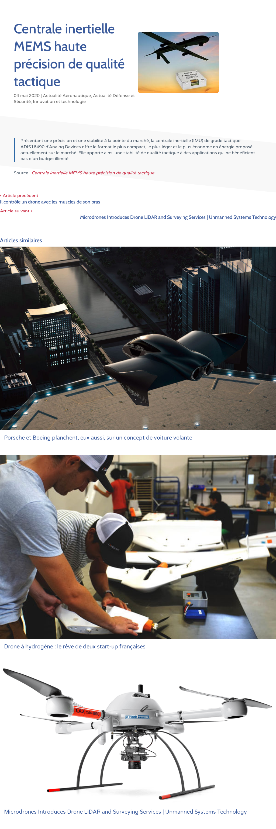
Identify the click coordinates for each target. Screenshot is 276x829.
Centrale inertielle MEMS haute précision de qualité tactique (93, 173)
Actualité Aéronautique (67, 95)
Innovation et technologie (59, 101)
